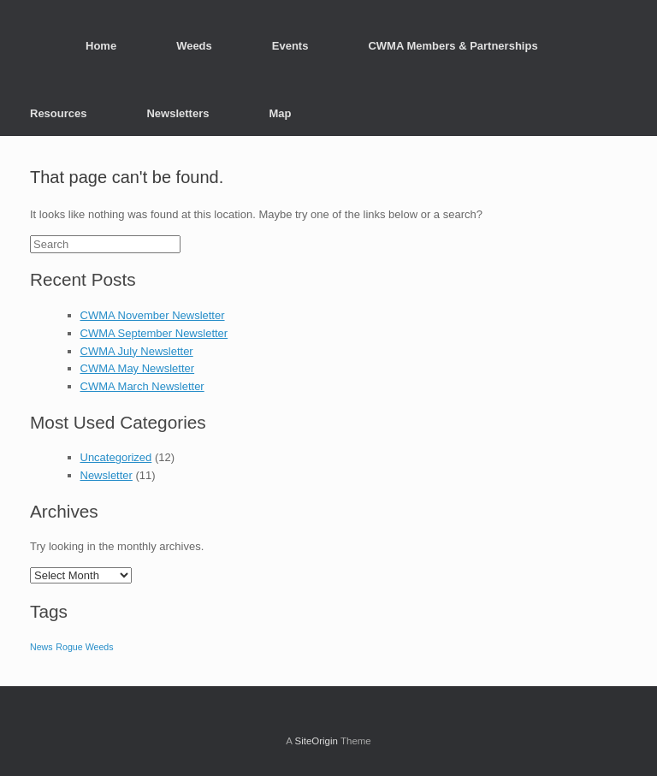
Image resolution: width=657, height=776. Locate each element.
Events (290, 45)
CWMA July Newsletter (136, 351)
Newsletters (177, 113)
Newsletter (106, 475)
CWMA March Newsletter (142, 386)
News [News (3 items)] (41, 647)
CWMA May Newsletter (137, 368)
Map (280, 113)
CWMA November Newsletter (152, 315)
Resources (58, 113)
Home (101, 45)
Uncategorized (116, 457)
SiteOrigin (316, 741)
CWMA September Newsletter (154, 333)
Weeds (194, 45)
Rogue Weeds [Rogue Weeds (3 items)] (84, 647)
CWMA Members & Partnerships (452, 45)
